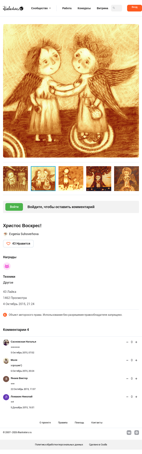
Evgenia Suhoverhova (24, 234)
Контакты (96, 422)
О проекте (45, 422)
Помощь (79, 422)
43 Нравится (21, 243)
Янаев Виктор (19, 378)
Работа (66, 8)
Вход (134, 7)
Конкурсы (84, 8)
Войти (14, 207)
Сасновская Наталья (23, 341)
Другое (8, 282)
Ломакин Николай (21, 396)
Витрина (102, 8)
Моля (14, 360)
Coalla (104, 444)
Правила (62, 422)
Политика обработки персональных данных (59, 444)
